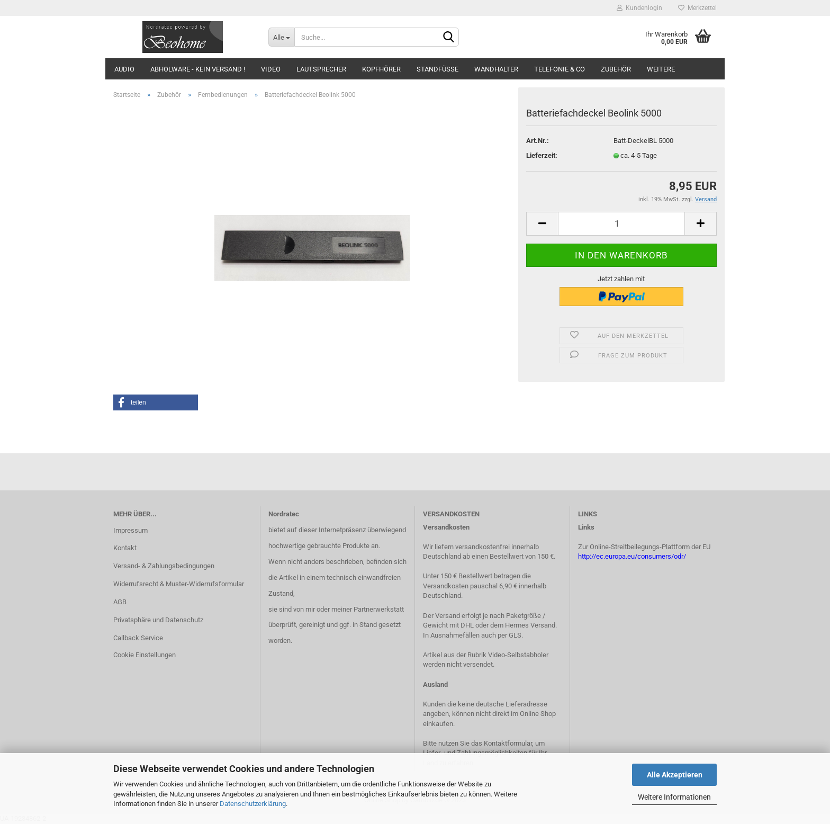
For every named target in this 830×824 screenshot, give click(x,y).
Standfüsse (437, 69)
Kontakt (125, 548)
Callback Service (138, 638)
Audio (124, 69)
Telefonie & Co (559, 69)
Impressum (130, 530)
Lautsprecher (321, 69)
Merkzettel (697, 8)
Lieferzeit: (541, 155)
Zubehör (616, 69)
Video (271, 69)
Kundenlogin (639, 8)
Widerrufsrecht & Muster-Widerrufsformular (178, 584)
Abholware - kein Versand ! (197, 69)
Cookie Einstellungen (144, 655)
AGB (120, 602)
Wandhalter (496, 69)
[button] (155, 402)
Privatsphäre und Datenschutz (158, 620)
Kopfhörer (381, 69)
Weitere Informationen (674, 797)
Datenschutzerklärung (253, 804)
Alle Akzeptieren (674, 775)
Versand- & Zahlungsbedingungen (163, 566)
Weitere (661, 69)
